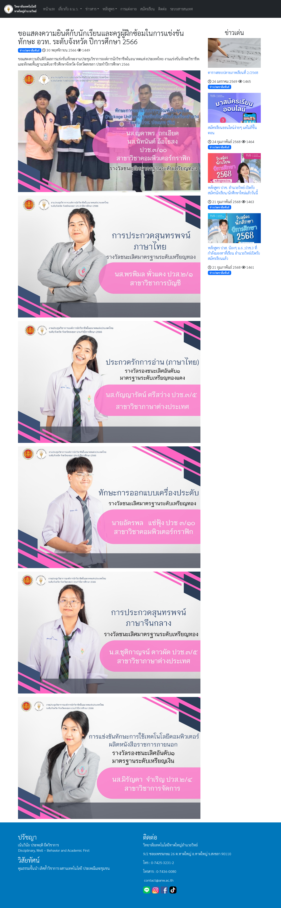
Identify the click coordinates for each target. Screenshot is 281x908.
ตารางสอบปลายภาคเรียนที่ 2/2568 (233, 72)
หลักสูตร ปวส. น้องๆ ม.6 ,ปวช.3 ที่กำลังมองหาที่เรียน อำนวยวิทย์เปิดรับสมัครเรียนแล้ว (234, 253)
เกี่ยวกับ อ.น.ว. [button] (68, 9)
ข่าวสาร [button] (90, 9)
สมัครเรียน (147, 9)
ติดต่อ (162, 9)
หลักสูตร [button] (108, 9)
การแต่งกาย (129, 9)
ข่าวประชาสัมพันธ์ (30, 50)
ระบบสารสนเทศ (181, 9)
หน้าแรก (49, 9)
